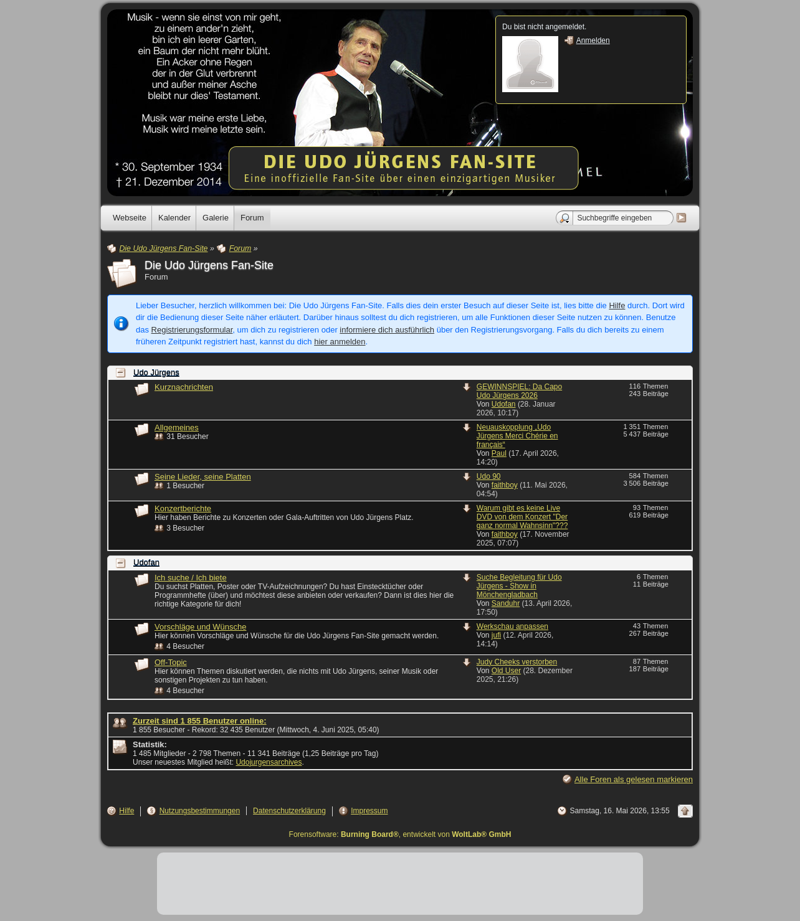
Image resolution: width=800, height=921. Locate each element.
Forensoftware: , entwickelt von (400, 834)
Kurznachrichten (184, 387)
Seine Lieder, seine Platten (203, 476)
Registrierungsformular (192, 329)
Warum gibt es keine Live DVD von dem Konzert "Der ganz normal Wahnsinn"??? (522, 517)
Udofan (504, 404)
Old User (506, 670)
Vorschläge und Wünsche (200, 626)
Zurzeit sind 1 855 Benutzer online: (200, 720)
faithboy (505, 485)
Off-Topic (171, 662)
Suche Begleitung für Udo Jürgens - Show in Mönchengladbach (519, 586)
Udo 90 (489, 476)
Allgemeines (177, 427)
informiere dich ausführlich (387, 329)
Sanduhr (506, 603)
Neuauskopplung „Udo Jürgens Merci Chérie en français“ (517, 436)
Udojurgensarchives (269, 762)
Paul (499, 453)
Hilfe (617, 305)
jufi (496, 635)
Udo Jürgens (156, 372)
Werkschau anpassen (512, 626)
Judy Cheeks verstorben (517, 662)
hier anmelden (339, 341)
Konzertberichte (183, 508)
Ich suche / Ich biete (191, 577)
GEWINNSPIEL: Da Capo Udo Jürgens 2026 (519, 391)
